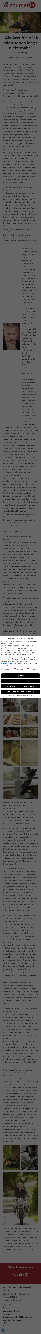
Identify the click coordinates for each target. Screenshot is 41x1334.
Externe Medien (32, 668)
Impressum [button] (30, 695)
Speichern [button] (20, 680)
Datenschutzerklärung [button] (21, 695)
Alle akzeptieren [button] (20, 675)
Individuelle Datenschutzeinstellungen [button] (20, 691)
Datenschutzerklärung (7, 662)
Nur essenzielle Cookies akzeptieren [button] (20, 686)
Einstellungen (5, 664)
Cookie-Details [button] (11, 695)
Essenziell (5, 668)
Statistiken (18, 668)
